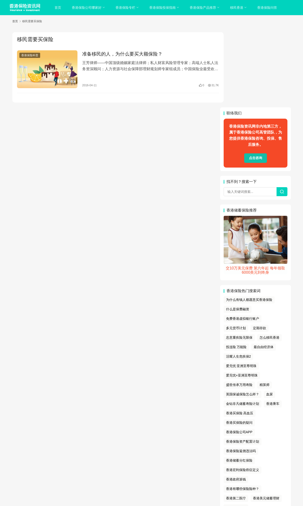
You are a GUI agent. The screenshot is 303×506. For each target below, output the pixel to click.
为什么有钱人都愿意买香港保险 (249, 225)
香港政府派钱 (236, 404)
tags (145, 469)
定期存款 (259, 253)
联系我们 (185, 463)
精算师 (264, 309)
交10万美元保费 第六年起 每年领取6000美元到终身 (255, 195)
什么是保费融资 (237, 234)
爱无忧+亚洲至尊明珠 (242, 300)
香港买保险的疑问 (239, 347)
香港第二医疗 (236, 423)
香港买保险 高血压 (239, 338)
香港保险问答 (267, 7)
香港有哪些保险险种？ (242, 413)
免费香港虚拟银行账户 (242, 243)
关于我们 (117, 463)
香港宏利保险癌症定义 (242, 395)
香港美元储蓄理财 (266, 423)
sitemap (155, 469)
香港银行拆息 (236, 432)
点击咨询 (255, 83)
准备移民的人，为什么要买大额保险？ (120, 53)
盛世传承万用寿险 (239, 309)
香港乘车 (272, 328)
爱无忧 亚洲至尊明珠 (241, 291)
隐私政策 (133, 463)
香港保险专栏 (126, 7)
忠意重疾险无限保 (239, 262)
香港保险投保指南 (163, 7)
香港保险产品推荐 (203, 7)
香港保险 (171, 475)
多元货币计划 (236, 253)
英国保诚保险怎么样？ (242, 319)
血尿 (269, 319)
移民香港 (237, 7)
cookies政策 (151, 463)
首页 (58, 7)
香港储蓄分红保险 (239, 385)
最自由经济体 (263, 272)
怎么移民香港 (269, 262)
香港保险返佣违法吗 (241, 376)
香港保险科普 (29, 55)
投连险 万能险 (236, 272)
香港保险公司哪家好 (87, 7)
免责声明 (170, 463)
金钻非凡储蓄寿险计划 (242, 328)
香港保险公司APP (239, 357)
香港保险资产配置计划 (242, 366)
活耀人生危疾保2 (238, 281)
